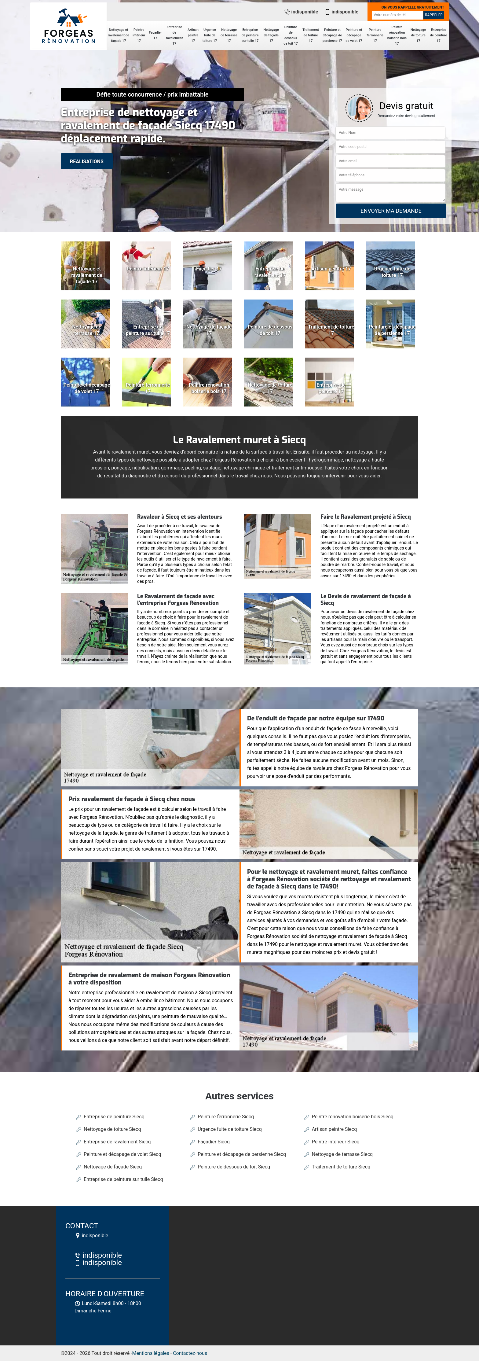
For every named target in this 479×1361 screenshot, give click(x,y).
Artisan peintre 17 (193, 35)
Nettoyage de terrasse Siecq (342, 1154)
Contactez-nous (190, 1353)
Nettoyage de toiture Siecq (112, 1129)
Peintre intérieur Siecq (336, 1142)
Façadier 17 (155, 35)
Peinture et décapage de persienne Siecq (242, 1154)
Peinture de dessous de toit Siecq (234, 1167)
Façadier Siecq (214, 1142)
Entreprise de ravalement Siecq (117, 1142)
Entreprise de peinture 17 (438, 35)
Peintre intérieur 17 (139, 35)
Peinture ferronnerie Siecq (226, 1117)
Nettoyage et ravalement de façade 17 (118, 35)
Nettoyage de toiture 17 (418, 35)
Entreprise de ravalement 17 (174, 35)
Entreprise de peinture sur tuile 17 (250, 35)
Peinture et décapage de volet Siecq (122, 1154)
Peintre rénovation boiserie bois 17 (397, 35)
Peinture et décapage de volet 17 (354, 35)
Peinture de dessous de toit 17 (290, 35)
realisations (87, 161)
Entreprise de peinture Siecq (114, 1117)
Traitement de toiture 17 (310, 35)
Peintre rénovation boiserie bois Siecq (352, 1117)
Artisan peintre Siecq (334, 1129)
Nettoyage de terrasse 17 (229, 35)
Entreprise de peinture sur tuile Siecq (123, 1179)
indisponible (301, 12)
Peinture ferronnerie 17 (375, 35)
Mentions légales (150, 1353)
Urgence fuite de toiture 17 (210, 35)
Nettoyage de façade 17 (271, 35)
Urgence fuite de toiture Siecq (229, 1129)
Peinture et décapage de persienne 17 (332, 35)
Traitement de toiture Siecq (341, 1167)
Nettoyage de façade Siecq (113, 1167)
